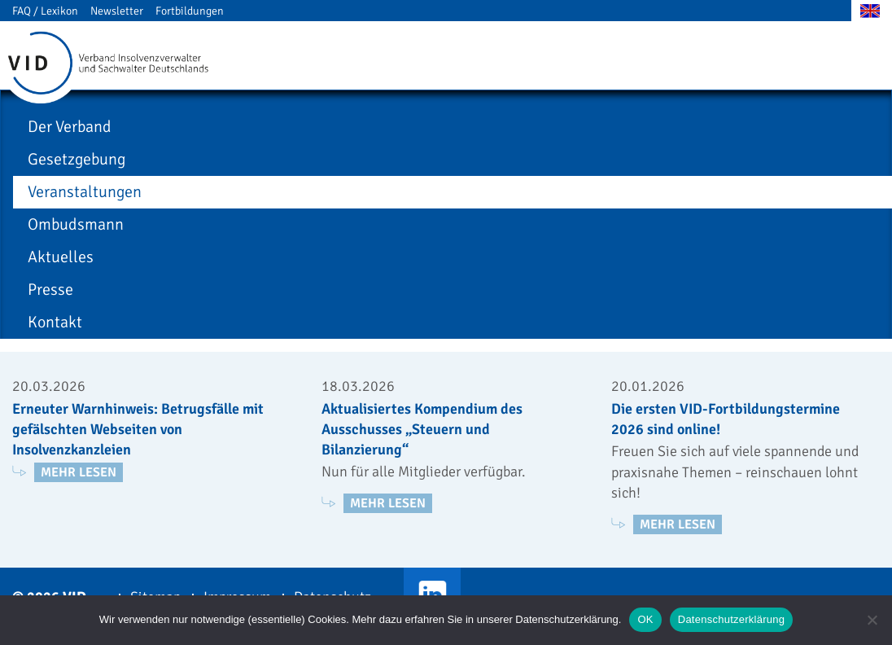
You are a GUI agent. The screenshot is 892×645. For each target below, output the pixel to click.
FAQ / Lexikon (45, 11)
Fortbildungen (189, 11)
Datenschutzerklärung (731, 619)
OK (645, 619)
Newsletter (116, 11)
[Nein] (872, 620)
